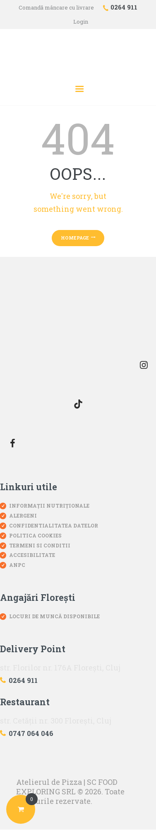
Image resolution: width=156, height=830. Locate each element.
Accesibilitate (32, 555)
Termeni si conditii (39, 545)
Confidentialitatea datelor (53, 525)
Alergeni (23, 515)
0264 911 (23, 680)
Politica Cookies (35, 535)
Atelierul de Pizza (49, 782)
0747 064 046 (31, 733)
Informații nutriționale (49, 505)
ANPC (17, 564)
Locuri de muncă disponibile (54, 616)
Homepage (75, 238)
